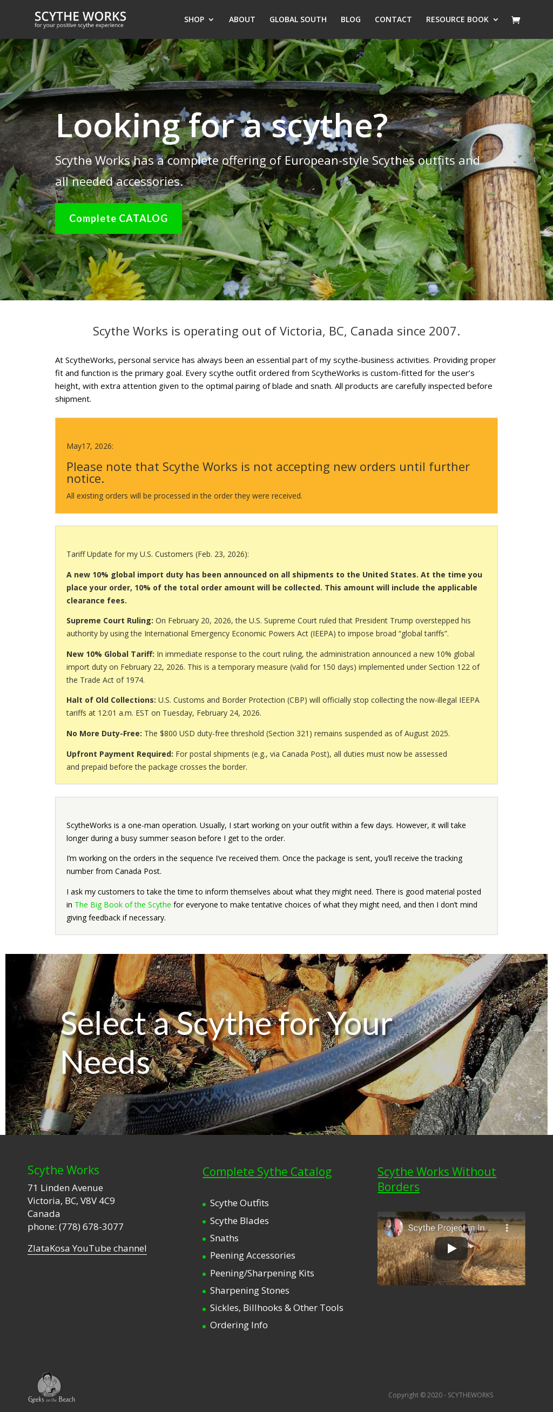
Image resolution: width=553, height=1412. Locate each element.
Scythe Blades (239, 1220)
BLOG (351, 20)
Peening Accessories (252, 1255)
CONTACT (393, 20)
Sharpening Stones (249, 1290)
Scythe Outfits (239, 1202)
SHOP (194, 20)
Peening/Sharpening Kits (262, 1273)
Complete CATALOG (118, 218)
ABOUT (242, 20)
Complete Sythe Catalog (267, 1171)
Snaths (224, 1238)
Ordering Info (239, 1325)
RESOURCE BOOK (457, 20)
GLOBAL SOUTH (298, 20)
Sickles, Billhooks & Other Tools (276, 1307)
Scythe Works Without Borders (436, 1179)
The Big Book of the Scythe (123, 904)
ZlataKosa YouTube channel (87, 1248)
